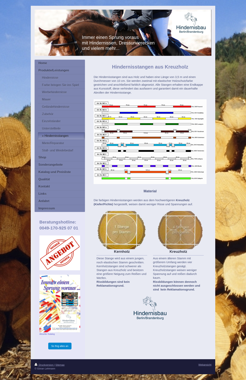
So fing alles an (59, 346)
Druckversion (44, 364)
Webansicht (204, 364)
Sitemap (60, 364)
